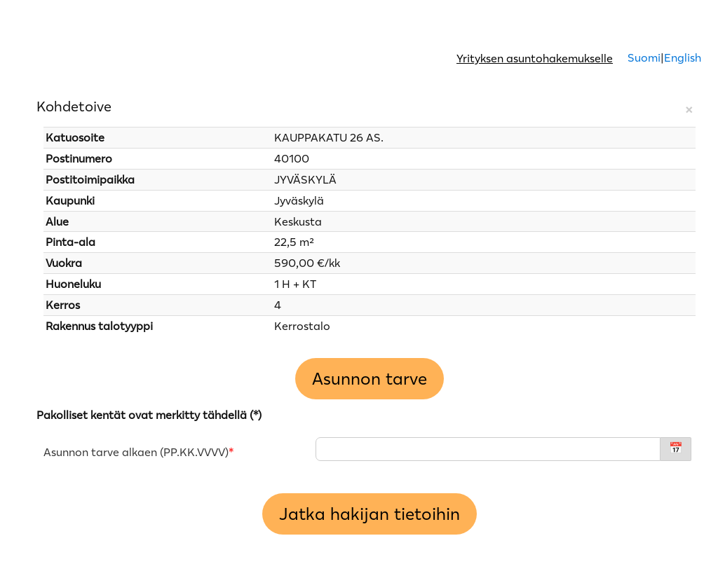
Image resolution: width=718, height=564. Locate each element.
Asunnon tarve (369, 379)
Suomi (643, 57)
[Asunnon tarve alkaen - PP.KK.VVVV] (488, 449)
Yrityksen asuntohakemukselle (534, 58)
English (682, 57)
